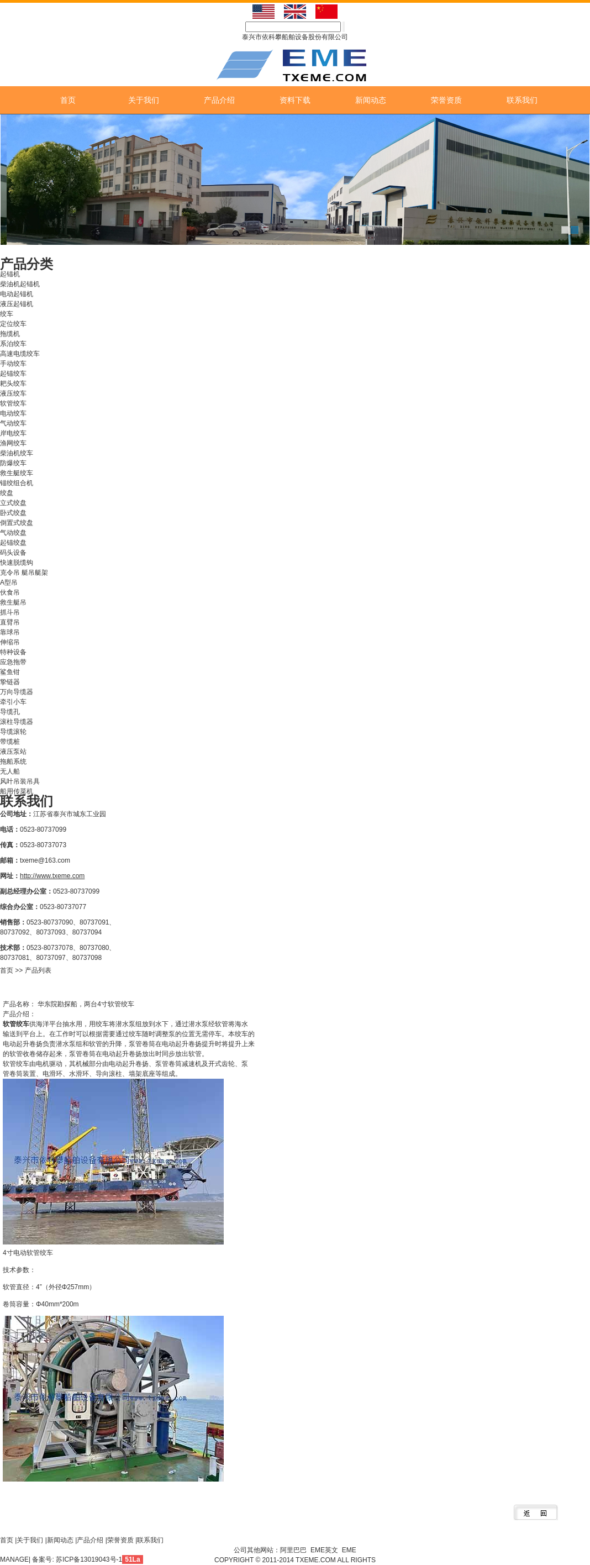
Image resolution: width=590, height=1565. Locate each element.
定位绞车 (13, 324)
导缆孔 (10, 712)
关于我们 (143, 100)
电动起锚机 (16, 294)
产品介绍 (219, 100)
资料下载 (295, 100)
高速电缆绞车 (20, 354)
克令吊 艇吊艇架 (24, 572)
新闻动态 (370, 100)
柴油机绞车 (16, 453)
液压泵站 (13, 751)
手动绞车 (13, 363)
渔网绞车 (13, 443)
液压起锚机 (16, 304)
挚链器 (10, 682)
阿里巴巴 (293, 1550)
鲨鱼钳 (10, 672)
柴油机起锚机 (20, 284)
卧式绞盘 (13, 513)
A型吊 (9, 582)
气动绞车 (13, 423)
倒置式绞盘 (16, 523)
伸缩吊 (10, 642)
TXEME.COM (316, 1560)
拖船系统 (13, 761)
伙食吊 (10, 592)
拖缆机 (10, 334)
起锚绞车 (13, 373)
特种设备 (13, 652)
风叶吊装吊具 (20, 781)
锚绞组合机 (16, 483)
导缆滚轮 (13, 732)
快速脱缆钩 (16, 562)
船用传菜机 (16, 791)
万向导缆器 (16, 692)
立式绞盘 (13, 503)
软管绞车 (13, 403)
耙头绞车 (13, 383)
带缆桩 (10, 741)
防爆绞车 (13, 463)
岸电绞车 (13, 433)
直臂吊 (10, 622)
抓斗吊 (10, 612)
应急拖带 (13, 662)
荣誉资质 (446, 100)
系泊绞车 (13, 344)
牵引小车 (13, 702)
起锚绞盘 (13, 543)
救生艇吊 (13, 602)
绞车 (6, 314)
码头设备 (13, 552)
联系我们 (522, 100)
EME (349, 1550)
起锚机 (10, 274)
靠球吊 (10, 632)
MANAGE (14, 1559)
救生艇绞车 (16, 473)
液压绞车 (13, 393)
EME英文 (324, 1550)
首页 (68, 100)
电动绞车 (13, 413)
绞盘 (6, 493)
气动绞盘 (13, 533)
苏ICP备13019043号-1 (89, 1559)
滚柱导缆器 (16, 722)
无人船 (10, 771)
